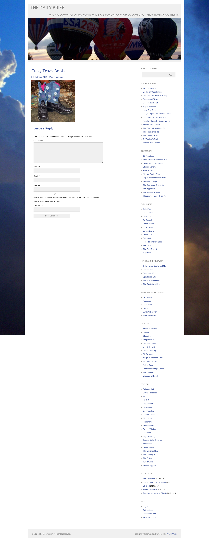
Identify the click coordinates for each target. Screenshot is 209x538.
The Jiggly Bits (149, 189)
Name (37, 167)
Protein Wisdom (149, 429)
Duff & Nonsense (150, 393)
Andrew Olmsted (150, 329)
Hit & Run (147, 400)
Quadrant (147, 433)
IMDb (145, 308)
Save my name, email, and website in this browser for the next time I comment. (66, 197)
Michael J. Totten (150, 361)
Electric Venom (149, 167)
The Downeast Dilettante (153, 185)
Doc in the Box (149, 347)
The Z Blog (147, 458)
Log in (145, 506)
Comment (38, 140)
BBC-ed (146, 486)
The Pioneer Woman (151, 192)
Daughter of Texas (150, 99)
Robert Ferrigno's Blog (152, 242)
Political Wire (148, 425)
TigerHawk (147, 253)
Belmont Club (148, 389)
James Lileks (148, 231)
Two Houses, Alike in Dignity (155, 493)
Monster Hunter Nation (152, 315)
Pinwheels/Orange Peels (153, 369)
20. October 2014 (39, 77)
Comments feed (149, 514)
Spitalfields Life (149, 277)
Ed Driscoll (147, 220)
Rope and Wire (149, 273)
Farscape (147, 301)
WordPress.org (149, 517)
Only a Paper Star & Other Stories (157, 114)
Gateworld (147, 305)
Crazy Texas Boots (48, 71)
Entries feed (148, 510)
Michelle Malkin (149, 418)
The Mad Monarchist (151, 280)
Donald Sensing (149, 350)
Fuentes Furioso (150, 489)
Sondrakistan (148, 444)
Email (36, 176)
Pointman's (147, 234)
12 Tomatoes (148, 156)
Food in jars (148, 170)
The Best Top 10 (150, 249)
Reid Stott (147, 238)
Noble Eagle (148, 365)
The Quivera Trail (150, 135)
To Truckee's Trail (150, 139)
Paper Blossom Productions (154, 178)
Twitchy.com (148, 462)
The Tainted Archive (151, 284)
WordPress (171, 534)
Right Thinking (149, 436)
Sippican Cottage (150, 181)
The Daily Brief (47, 8)
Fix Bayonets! (149, 354)
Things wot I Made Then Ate (155, 196)
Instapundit (147, 407)
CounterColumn (149, 343)
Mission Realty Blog (151, 174)
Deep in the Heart (150, 103)
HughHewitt (148, 404)
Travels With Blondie (151, 143)
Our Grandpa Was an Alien (154, 117)
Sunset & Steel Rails (151, 124)
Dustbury (147, 216)
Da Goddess (148, 213)
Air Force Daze (149, 88)
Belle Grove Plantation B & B (155, 160)
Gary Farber (148, 227)
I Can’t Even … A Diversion (154, 482)
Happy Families (149, 106)
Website (37, 185)
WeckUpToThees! (150, 376)
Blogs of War (148, 340)
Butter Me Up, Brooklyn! (153, 163)
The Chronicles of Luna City (154, 128)
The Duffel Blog (149, 372)
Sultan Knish (148, 447)
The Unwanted (149, 479)
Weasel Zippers (149, 465)
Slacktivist (147, 245)
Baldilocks (147, 332)
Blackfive (147, 336)
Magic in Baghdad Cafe (153, 358)
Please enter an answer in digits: (47, 201)
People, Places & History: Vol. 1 (156, 121)
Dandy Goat (148, 269)
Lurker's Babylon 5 (151, 312)
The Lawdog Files (150, 454)
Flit (144, 396)
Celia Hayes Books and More (155, 266)
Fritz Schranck (149, 224)
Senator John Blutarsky (153, 440)
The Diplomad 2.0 (150, 451)
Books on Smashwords (152, 92)
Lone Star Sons (149, 110)
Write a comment (56, 77)
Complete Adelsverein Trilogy (155, 95)
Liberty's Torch (149, 414)
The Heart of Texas (151, 132)
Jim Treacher (148, 411)
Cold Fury (147, 209)
